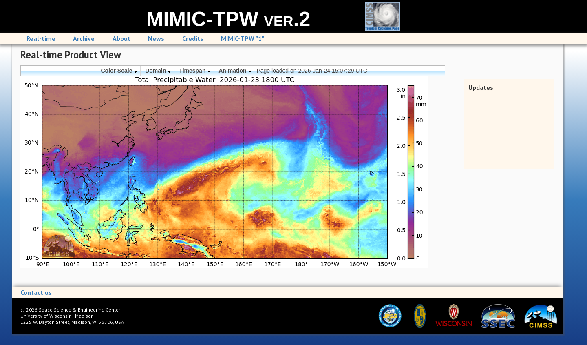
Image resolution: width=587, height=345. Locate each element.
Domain (158, 70)
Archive (84, 38)
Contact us (36, 292)
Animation (235, 70)
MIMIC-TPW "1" (242, 38)
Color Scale (119, 70)
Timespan (195, 70)
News (156, 38)
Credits (192, 38)
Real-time (40, 38)
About (121, 38)
